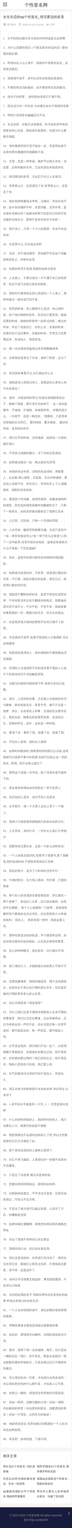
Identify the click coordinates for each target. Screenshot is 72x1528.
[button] (5, 4)
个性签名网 (36, 4)
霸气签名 (11, 24)
